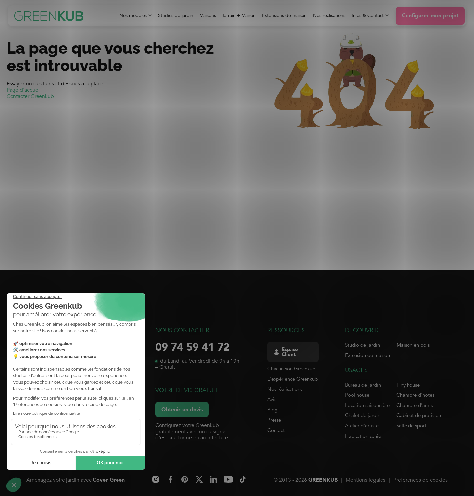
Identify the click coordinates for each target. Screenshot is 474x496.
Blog (272, 409)
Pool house (357, 395)
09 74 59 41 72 (192, 347)
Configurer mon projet (430, 15)
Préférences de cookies (420, 480)
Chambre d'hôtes (415, 395)
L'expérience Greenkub (292, 379)
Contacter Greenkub (30, 96)
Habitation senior (364, 436)
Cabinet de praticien (418, 415)
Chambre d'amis (414, 405)
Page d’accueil (24, 90)
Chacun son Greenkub (291, 369)
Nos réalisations (284, 389)
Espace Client (285, 352)
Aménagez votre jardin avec (75, 480)
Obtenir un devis (182, 409)
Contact (276, 430)
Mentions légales (365, 480)
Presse (274, 420)
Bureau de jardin (363, 385)
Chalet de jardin (362, 415)
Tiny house (408, 385)
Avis (271, 399)
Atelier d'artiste (362, 425)
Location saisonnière (367, 405)
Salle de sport (411, 425)
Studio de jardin (362, 345)
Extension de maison (367, 355)
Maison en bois (413, 345)
